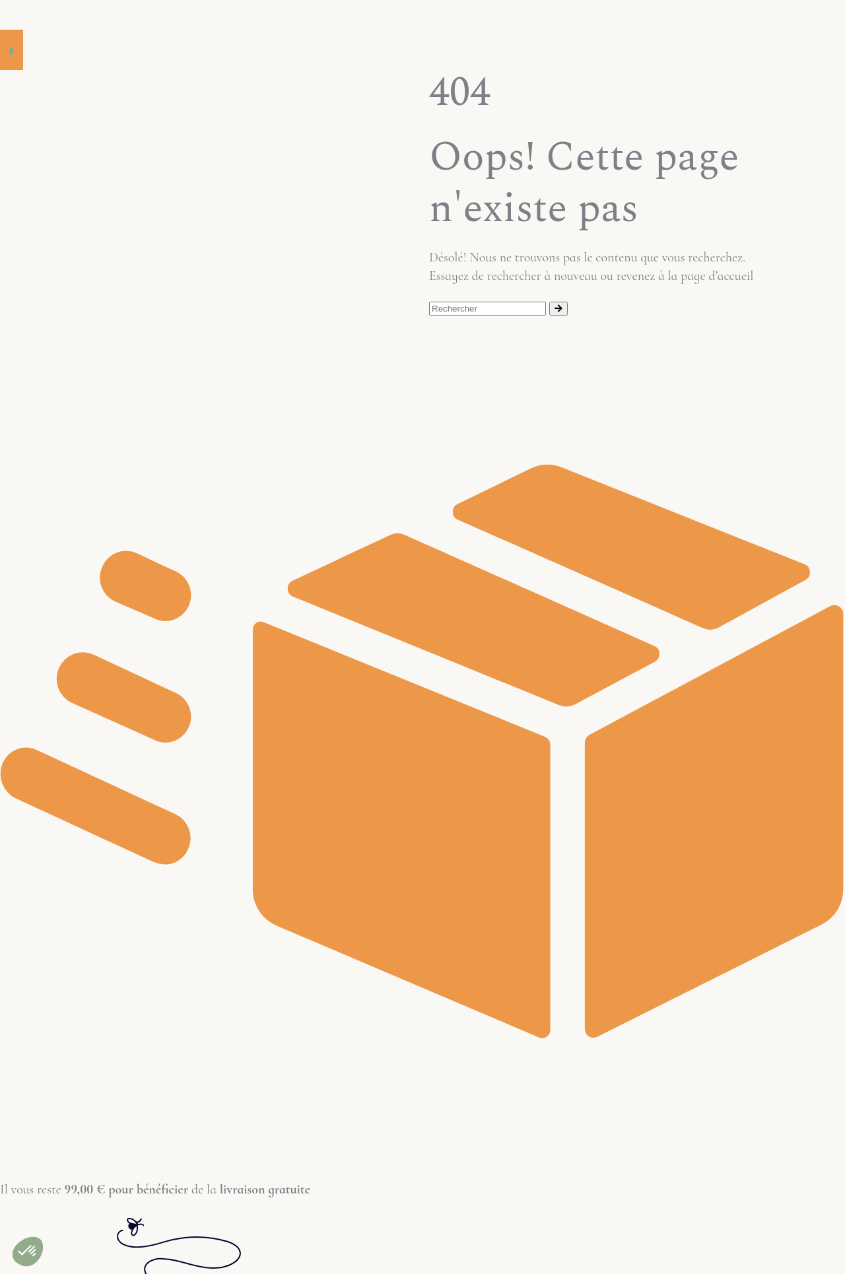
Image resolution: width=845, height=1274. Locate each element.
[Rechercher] (558, 309)
